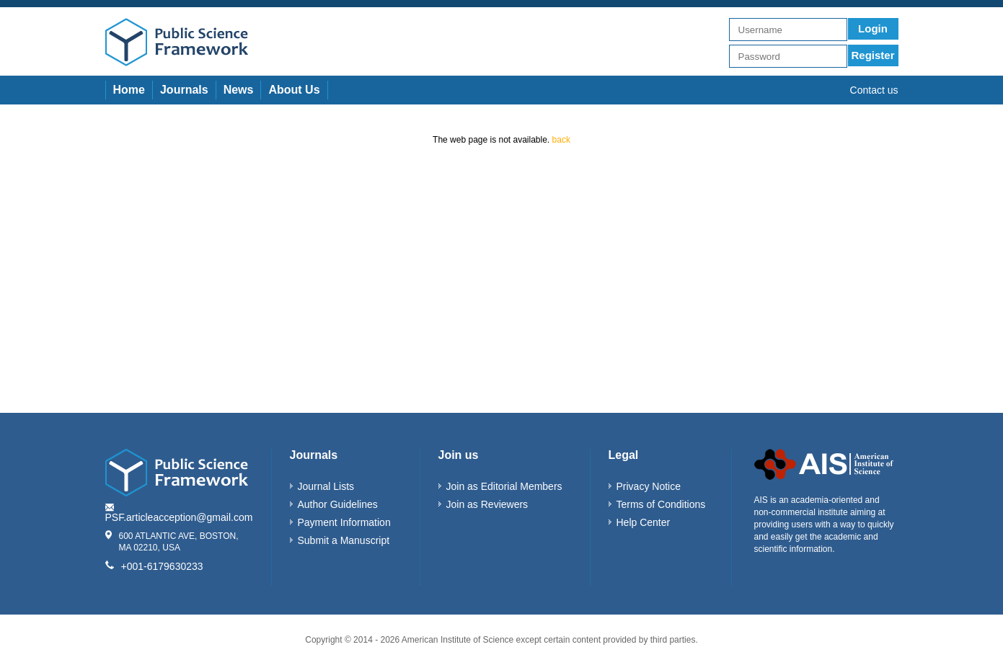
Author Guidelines (338, 504)
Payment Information (344, 522)
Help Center (644, 522)
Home (129, 90)
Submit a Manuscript (344, 540)
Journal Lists (326, 486)
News (239, 90)
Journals (184, 90)
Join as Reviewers (487, 504)
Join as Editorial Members (504, 486)
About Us (293, 90)
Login (873, 28)
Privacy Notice (649, 486)
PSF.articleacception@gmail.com (179, 517)
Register (872, 55)
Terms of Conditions (661, 504)
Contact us (874, 90)
